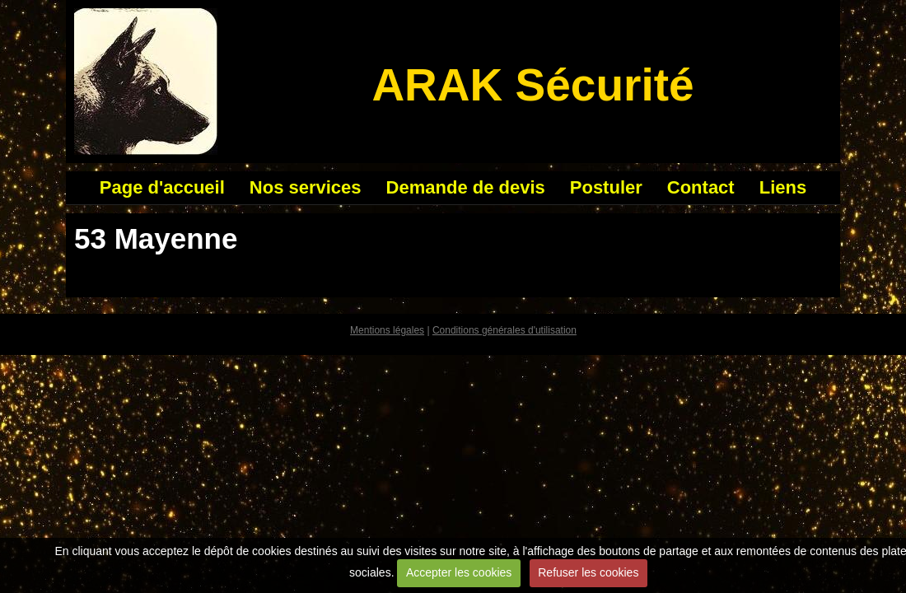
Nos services (306, 187)
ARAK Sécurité (532, 84)
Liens (782, 187)
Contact (701, 187)
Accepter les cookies (458, 572)
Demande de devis (465, 187)
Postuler (606, 187)
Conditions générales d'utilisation (504, 330)
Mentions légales (387, 330)
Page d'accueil (162, 187)
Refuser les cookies (588, 572)
